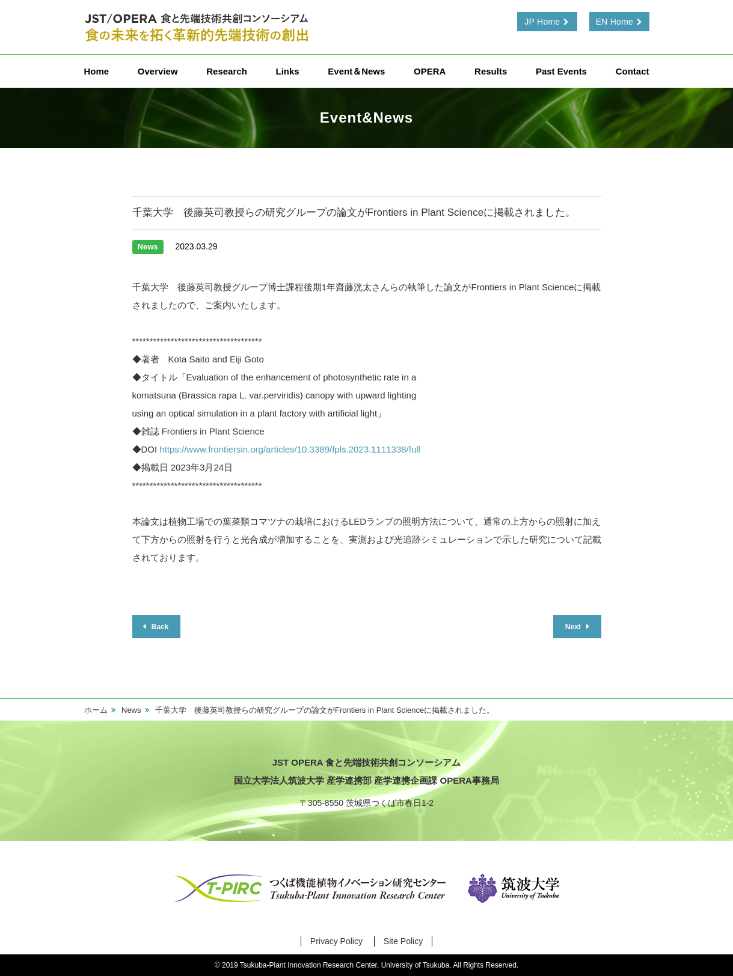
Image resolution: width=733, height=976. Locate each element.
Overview (158, 71)
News (131, 710)
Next (574, 627)
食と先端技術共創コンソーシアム (198, 27)
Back (158, 627)
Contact (632, 71)
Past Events (561, 71)
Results (490, 71)
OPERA (430, 71)
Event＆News (356, 71)
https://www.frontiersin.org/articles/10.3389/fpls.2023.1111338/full (289, 449)
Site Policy (403, 941)
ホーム (96, 710)
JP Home (542, 21)
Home (96, 71)
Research (226, 71)
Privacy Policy (336, 941)
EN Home (614, 21)
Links (287, 71)
